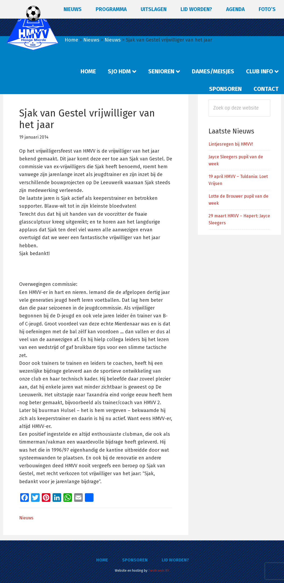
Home (102, 560)
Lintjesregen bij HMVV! (231, 144)
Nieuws (26, 517)
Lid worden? (175, 560)
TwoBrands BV (158, 570)
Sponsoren (135, 560)
